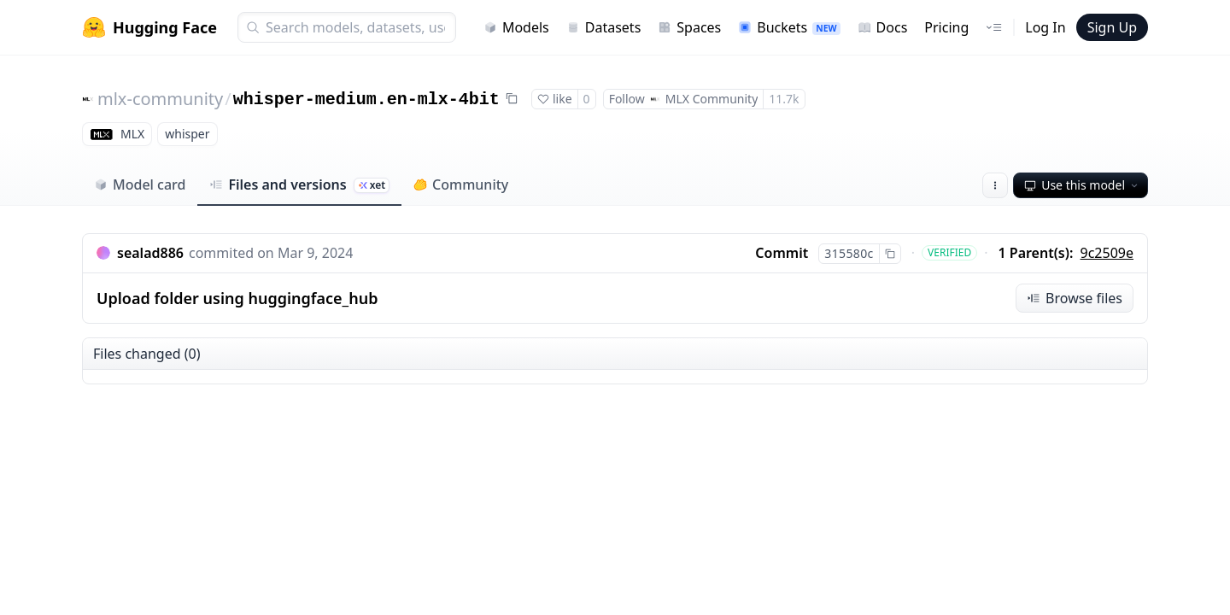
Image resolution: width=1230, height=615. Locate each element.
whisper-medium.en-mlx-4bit (366, 99)
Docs (883, 27)
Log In (1045, 27)
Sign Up (1112, 27)
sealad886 (150, 252)
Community (460, 184)
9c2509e (1107, 252)
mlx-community (160, 98)
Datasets (603, 27)
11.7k (784, 99)
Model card (139, 184)
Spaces (689, 27)
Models (516, 27)
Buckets (789, 27)
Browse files (1074, 298)
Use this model (1082, 185)
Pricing (946, 27)
